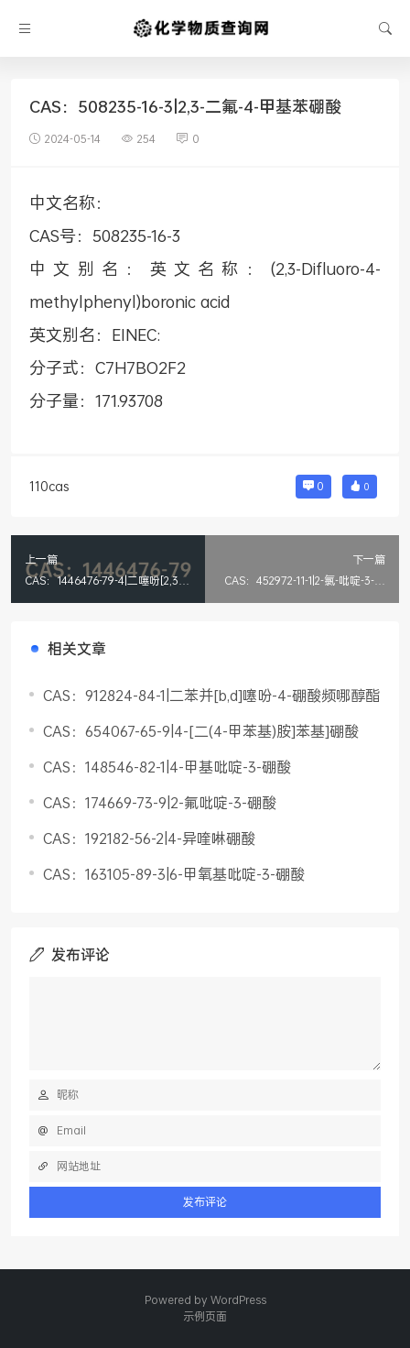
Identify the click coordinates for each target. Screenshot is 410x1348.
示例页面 (205, 1316)
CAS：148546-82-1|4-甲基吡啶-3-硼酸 (167, 766)
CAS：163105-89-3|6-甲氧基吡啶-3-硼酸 (174, 873)
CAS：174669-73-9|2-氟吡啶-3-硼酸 (159, 802)
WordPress (238, 1300)
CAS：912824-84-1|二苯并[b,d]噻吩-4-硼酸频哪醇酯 (211, 695)
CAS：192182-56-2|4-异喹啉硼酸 (149, 838)
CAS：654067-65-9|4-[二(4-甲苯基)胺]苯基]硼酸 (201, 730)
